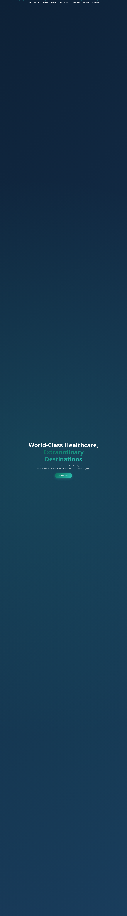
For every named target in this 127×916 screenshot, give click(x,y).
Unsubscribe (96, 3)
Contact (86, 3)
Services (37, 3)
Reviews (45, 3)
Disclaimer (76, 3)
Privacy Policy (65, 3)
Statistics (54, 3)
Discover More (64, 478)
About (29, 3)
